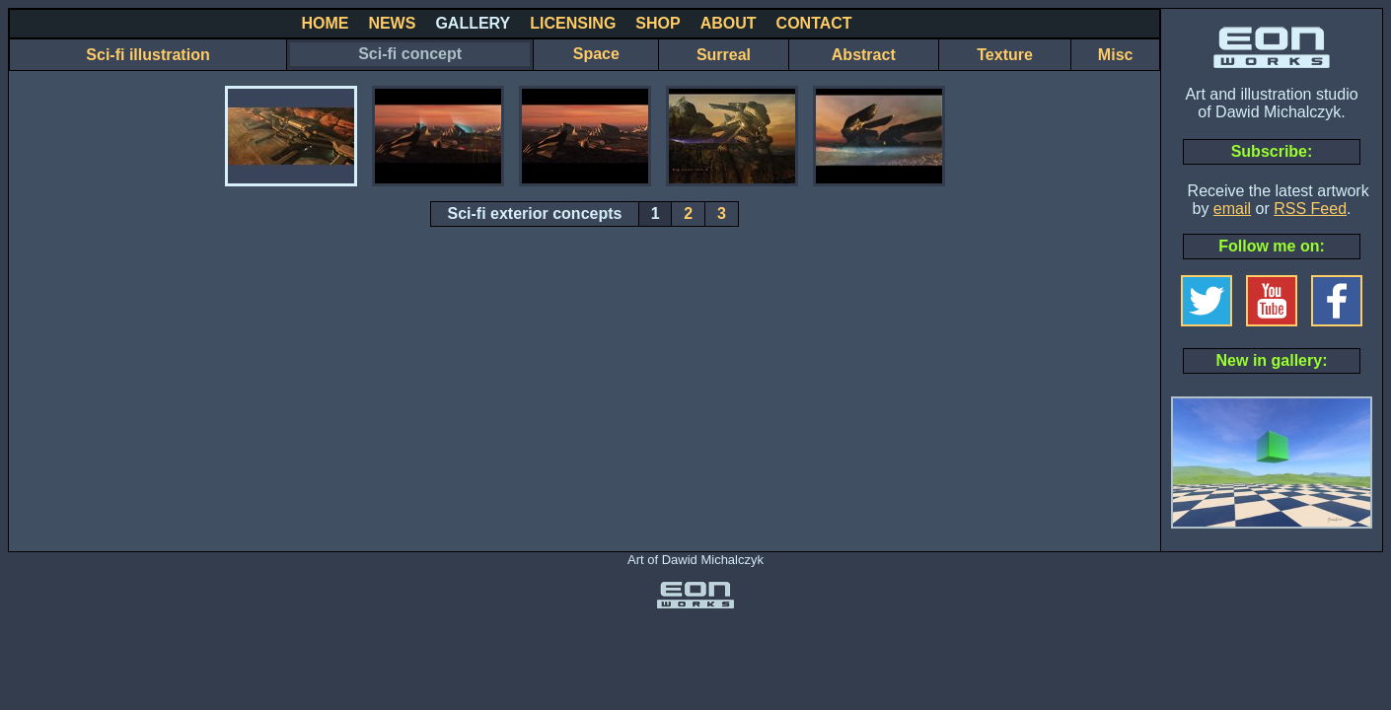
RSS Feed (1310, 208)
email (1232, 208)
